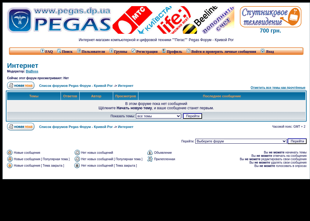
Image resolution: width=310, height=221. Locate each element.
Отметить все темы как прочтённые (278, 87)
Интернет (22, 65)
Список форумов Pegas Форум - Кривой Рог (76, 85)
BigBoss (32, 71)
